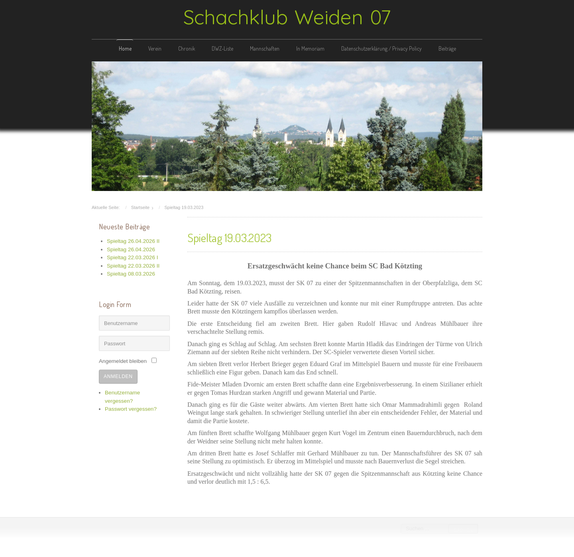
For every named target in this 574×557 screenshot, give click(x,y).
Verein (154, 48)
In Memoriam (310, 48)
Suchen (463, 530)
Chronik (186, 48)
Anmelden (118, 375)
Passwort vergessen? (131, 408)
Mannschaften (264, 48)
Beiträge (447, 48)
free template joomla (287, 550)
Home (125, 48)
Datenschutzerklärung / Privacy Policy (381, 48)
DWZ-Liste (222, 48)
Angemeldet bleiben (123, 360)
